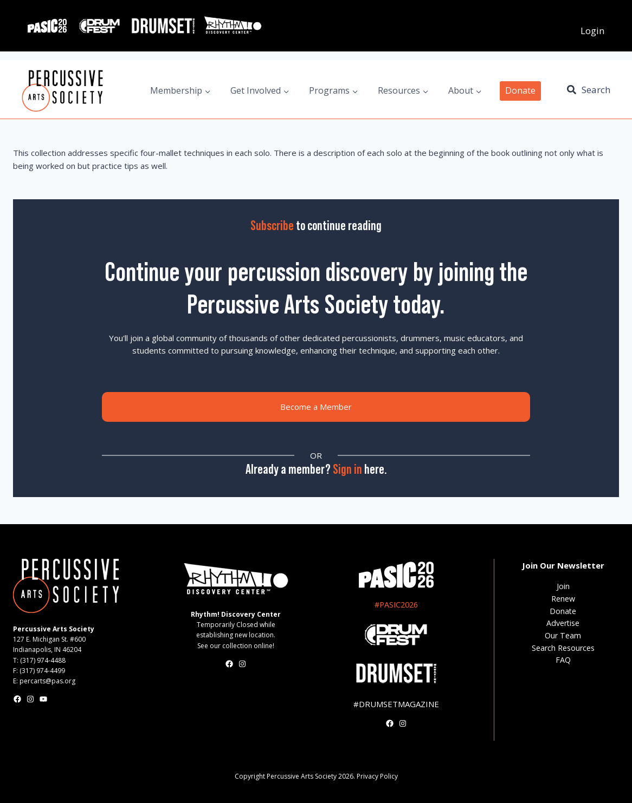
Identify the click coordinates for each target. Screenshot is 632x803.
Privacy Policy (377, 776)
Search (596, 89)
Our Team (563, 635)
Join (563, 586)
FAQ (563, 660)
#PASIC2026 (396, 604)
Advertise (562, 623)
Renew (563, 598)
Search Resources (563, 648)
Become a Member (316, 406)
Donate (520, 90)
